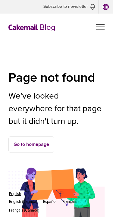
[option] (23, 201)
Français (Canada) (24, 210)
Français (69, 202)
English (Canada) (23, 202)
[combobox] (15, 193)
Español (49, 202)
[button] (69, 7)
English (15, 194)
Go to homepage (31, 144)
